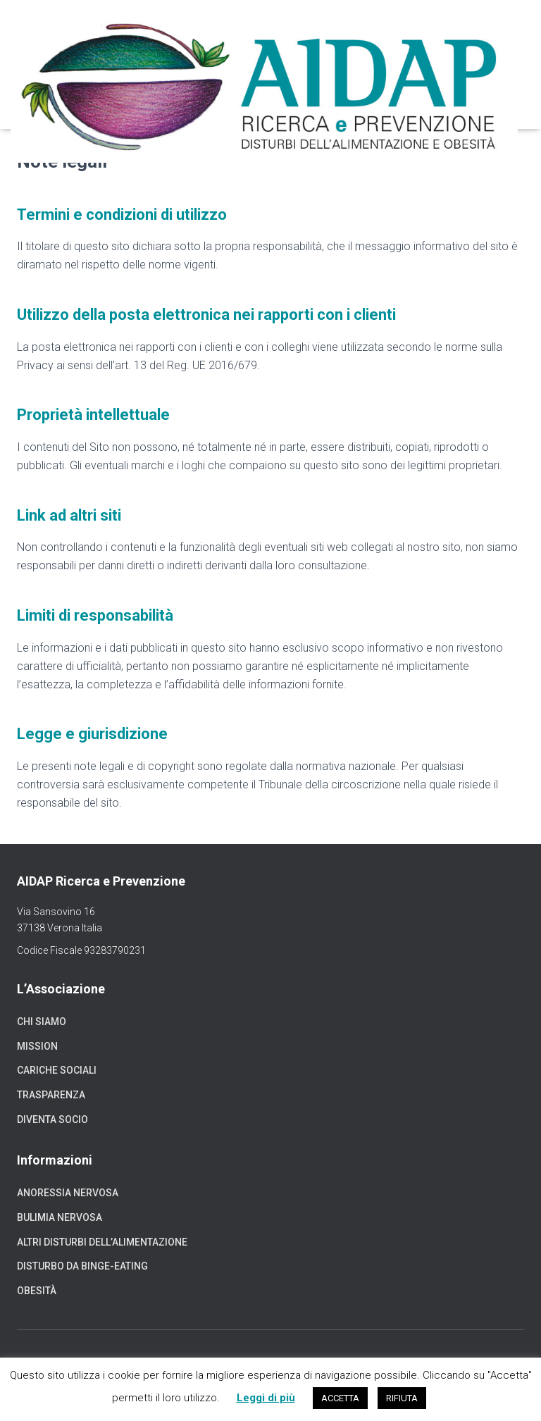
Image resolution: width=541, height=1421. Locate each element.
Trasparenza (51, 1094)
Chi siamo (41, 1021)
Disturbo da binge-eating (82, 1266)
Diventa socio (52, 1119)
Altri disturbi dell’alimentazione (102, 1242)
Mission (37, 1046)
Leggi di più (266, 1397)
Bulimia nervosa (59, 1217)
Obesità (36, 1290)
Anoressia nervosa (67, 1192)
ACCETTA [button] (340, 1398)
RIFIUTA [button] (402, 1398)
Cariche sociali (57, 1070)
